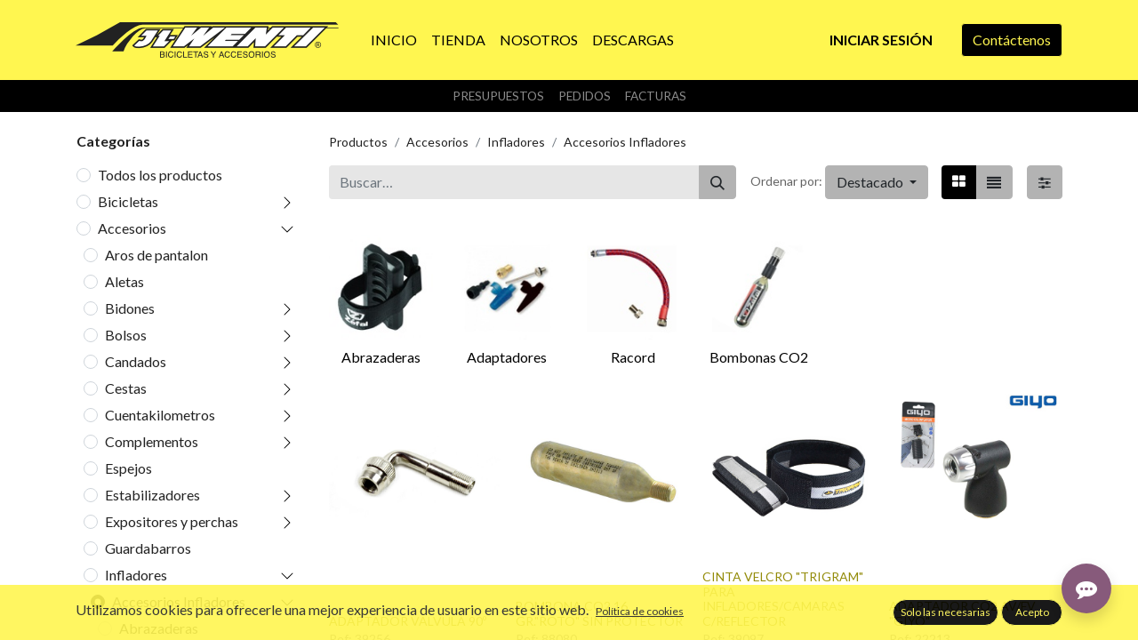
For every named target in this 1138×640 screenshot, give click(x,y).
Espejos (128, 468)
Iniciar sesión (881, 39)
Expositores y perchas (171, 521)
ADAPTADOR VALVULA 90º (407, 620)
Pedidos (584, 96)
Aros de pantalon (156, 254)
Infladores (136, 574)
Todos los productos (160, 174)
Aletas (124, 281)
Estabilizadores (152, 494)
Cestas (126, 388)
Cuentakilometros (160, 414)
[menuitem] (394, 40)
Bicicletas (128, 201)
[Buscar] (717, 182)
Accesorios (132, 228)
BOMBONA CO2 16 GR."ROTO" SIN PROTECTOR (599, 613)
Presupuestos (498, 96)
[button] (876, 182)
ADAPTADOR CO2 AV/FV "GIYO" (962, 613)
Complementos (151, 441)
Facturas (655, 96)
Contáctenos (1012, 39)
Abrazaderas (158, 628)
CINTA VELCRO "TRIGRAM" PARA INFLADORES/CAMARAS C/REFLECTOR (782, 598)
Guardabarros (148, 548)
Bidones (130, 308)
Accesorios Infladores (178, 601)
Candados (135, 361)
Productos (358, 141)
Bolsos (126, 334)
